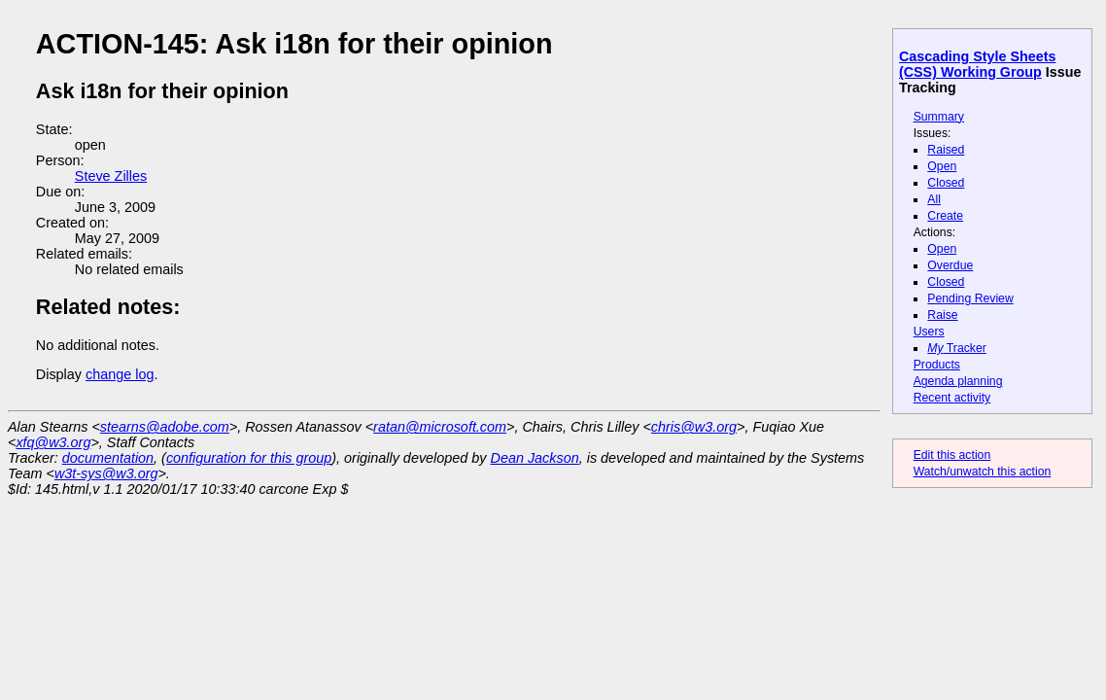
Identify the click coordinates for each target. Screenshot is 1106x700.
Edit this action (952, 455)
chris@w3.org (694, 427)
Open (941, 166)
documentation (108, 458)
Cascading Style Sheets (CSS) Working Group (977, 64)
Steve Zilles (111, 176)
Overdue (950, 265)
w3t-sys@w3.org (106, 473)
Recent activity (952, 397)
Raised (945, 150)
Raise (942, 315)
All (934, 199)
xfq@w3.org (53, 442)
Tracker (956, 348)
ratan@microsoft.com (439, 427)
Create (945, 216)
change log (120, 374)
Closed (945, 183)
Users (929, 331)
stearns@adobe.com (164, 427)
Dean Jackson (535, 458)
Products (937, 364)
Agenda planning (958, 381)
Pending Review (970, 298)
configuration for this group (248, 458)
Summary (939, 116)
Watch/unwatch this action (983, 471)
